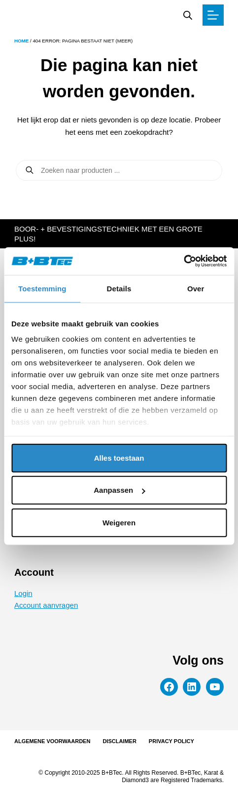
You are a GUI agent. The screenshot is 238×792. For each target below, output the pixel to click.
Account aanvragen (46, 605)
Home (21, 40)
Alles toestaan (119, 457)
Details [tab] (119, 288)
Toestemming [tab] (42, 288)
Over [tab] (195, 288)
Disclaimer (119, 741)
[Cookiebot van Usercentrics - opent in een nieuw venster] (183, 261)
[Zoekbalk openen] (188, 15)
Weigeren (119, 522)
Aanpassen (119, 490)
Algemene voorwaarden (52, 741)
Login (23, 593)
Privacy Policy (171, 741)
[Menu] (213, 15)
